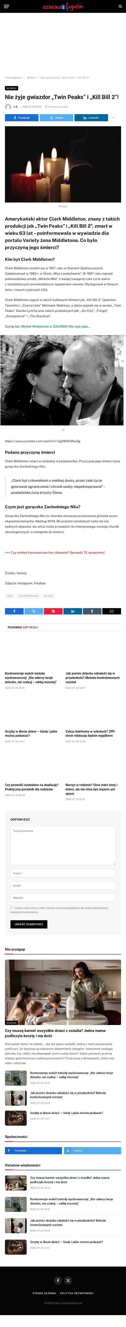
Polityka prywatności (76, 1293)
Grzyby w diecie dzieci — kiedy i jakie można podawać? (31, 734)
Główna (12, 88)
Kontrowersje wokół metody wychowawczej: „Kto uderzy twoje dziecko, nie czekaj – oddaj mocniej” (31, 678)
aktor (10, 595)
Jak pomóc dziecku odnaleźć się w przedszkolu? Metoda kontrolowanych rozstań (93, 678)
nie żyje (48, 595)
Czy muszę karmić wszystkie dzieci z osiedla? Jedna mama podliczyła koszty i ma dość (55, 1033)
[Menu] (6, 6)
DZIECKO (11, 1023)
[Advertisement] (63, 44)
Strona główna (44, 1293)
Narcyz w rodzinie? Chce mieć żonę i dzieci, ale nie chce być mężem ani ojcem (91, 789)
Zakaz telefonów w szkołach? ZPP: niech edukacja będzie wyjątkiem (91, 734)
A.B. (15, 106)
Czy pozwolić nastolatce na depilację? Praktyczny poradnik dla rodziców (31, 787)
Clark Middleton (28, 595)
